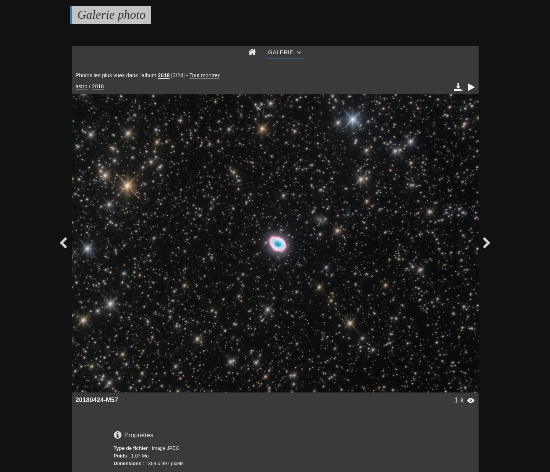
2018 (164, 75)
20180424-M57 (97, 400)
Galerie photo (112, 14)
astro (81, 86)
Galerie (281, 52)
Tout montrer (204, 75)
